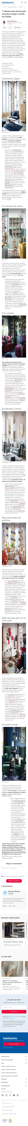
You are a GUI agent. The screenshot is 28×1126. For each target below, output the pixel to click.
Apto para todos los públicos (10, 70)
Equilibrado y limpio (7, 68)
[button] (14, 1057)
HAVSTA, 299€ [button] (5, 358)
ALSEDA (22, 714)
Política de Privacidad (15, 1016)
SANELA (21, 393)
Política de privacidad (8, 1106)
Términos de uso (9, 1018)
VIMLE (15, 293)
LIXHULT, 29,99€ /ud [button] (6, 674)
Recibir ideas (14, 1011)
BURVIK (24, 603)
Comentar (12, 906)
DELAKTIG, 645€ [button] (5, 132)
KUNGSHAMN (12, 582)
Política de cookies (7, 1110)
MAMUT (14, 597)
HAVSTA (17, 380)
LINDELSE (8, 609)
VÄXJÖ (7, 181)
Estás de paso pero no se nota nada (11, 72)
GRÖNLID (8, 390)
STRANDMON (18, 802)
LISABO (22, 504)
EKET (16, 834)
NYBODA (14, 501)
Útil (5, 906)
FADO (7, 184)
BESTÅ (15, 284)
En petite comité (6, 73)
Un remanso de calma (8, 65)
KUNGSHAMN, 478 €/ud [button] (7, 566)
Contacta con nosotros (6, 1091)
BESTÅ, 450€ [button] (4, 259)
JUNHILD (7, 397)
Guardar (17, 28)
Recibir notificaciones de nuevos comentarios (13, 876)
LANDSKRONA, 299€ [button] (6, 462)
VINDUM (21, 511)
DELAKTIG (17, 150)
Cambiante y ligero (7, 63)
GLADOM (8, 298)
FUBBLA (14, 601)
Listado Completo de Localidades (9, 1076)
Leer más (19, 945)
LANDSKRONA (9, 487)
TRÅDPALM (17, 507)
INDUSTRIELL (8, 167)
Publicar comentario (14, 880)
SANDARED (8, 388)
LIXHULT (11, 696)
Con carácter (5, 66)
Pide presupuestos (14, 1044)
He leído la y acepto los (13, 1017)
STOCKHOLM (18, 172)
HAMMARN (14, 711)
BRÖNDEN (23, 305)
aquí (9, 199)
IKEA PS (12, 701)
